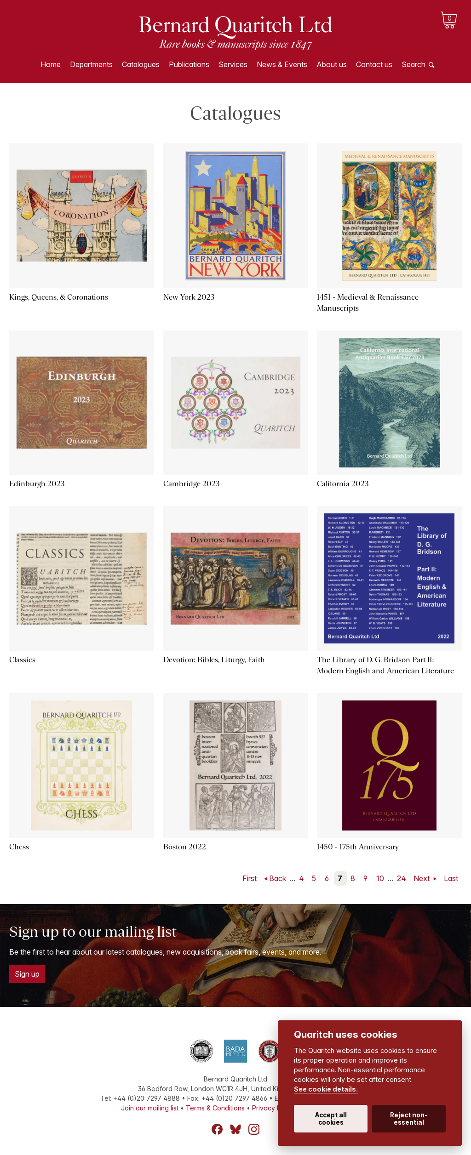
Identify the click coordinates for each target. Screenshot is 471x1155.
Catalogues (141, 64)
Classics (22, 659)
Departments (91, 64)
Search (413, 64)
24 (401, 878)
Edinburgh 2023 (37, 483)
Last (451, 878)
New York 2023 (189, 297)
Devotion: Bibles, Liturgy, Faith (214, 659)
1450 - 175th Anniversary (358, 846)
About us (331, 64)
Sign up (27, 974)
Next (422, 878)
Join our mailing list (149, 1108)
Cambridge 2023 (191, 483)
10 (380, 878)
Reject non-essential (409, 1118)
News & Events (282, 64)
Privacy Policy (273, 1108)
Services (232, 64)
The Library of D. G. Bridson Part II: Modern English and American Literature (385, 665)
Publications (189, 64)
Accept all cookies (331, 1118)
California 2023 (343, 483)
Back (277, 878)
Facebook (217, 1129)
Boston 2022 (184, 846)
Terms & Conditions (215, 1108)
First (249, 878)
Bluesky (235, 1129)
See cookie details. (326, 1089)
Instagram (253, 1129)
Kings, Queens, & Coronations (58, 297)
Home (50, 64)
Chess (19, 846)
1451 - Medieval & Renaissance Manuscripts (367, 303)
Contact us (374, 64)
